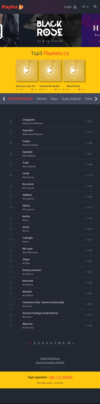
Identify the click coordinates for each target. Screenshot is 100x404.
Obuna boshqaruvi (50, 358)
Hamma (41, 99)
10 (68, 343)
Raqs (54, 99)
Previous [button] (4, 99)
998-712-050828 (60, 377)
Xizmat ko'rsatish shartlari (50, 362)
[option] (50, 30)
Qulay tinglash (71, 99)
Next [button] (96, 99)
